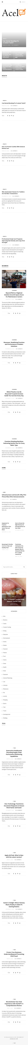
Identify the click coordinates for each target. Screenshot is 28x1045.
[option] (14, 592)
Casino (4, 623)
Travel (4, 710)
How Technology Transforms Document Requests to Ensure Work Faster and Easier (14, 806)
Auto (4, 616)
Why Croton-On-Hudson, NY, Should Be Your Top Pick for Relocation (7, 54)
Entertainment (6, 638)
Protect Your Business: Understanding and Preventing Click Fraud (14, 954)
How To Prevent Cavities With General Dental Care (19, 55)
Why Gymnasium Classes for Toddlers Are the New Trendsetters (13, 192)
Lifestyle (5, 49)
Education (5, 634)
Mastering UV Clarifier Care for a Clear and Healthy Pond (7, 546)
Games (4, 660)
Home (4, 61)
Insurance (5, 674)
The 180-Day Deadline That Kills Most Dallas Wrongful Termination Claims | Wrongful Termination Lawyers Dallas (19, 64)
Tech (4, 707)
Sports (4, 703)
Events (4, 641)
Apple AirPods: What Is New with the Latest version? (14, 856)
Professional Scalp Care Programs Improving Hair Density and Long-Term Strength (13, 240)
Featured (5, 649)
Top (14, 1043)
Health (4, 38)
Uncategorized (6, 714)
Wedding (5, 718)
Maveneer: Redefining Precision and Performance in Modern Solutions (14, 344)
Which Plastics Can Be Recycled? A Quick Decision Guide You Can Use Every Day (14, 394)
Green (4, 663)
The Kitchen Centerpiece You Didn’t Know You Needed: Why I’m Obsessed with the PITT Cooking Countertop (19, 549)
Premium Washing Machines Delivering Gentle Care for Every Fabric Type (14, 443)
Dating (4, 630)
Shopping (5, 700)
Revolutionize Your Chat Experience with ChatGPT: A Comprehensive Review (14, 1003)
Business (5, 266)
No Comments (15, 45)
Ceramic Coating (7, 627)
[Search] (20, 1)
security (5, 696)
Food (4, 656)
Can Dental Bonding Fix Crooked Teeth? (11, 42)
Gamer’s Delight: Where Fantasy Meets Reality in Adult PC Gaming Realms (14, 904)
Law (16, 57)
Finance (5, 652)
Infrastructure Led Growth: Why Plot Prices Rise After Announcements (7, 66)
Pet (4, 692)
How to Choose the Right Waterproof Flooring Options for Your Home (20, 525)
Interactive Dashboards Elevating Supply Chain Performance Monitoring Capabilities (14, 753)
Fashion (5, 645)
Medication (5, 689)
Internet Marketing (7, 678)
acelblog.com (14, 1038)
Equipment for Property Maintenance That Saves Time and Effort (6, 526)
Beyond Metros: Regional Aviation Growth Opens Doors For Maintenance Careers (14, 295)
